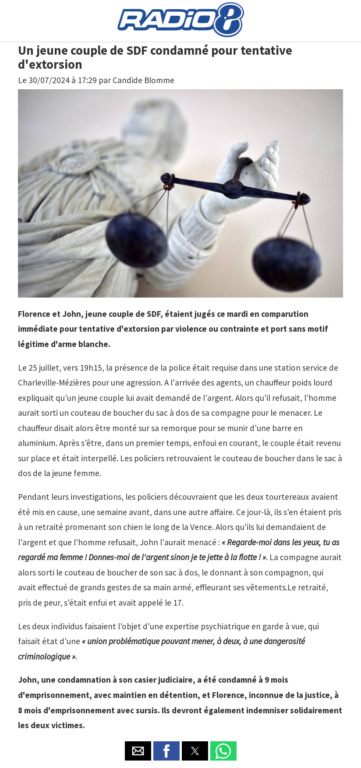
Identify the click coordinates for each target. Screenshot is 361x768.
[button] (138, 751)
